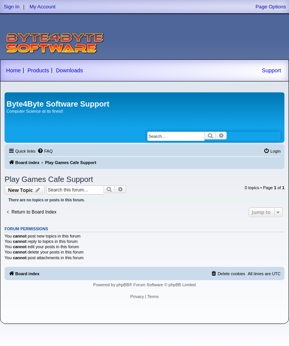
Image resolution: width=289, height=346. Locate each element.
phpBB (123, 284)
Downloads (69, 70)
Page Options (270, 7)
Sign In (11, 7)
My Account (43, 7)
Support (271, 70)
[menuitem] (45, 151)
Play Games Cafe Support (49, 179)
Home (13, 70)
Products (38, 70)
